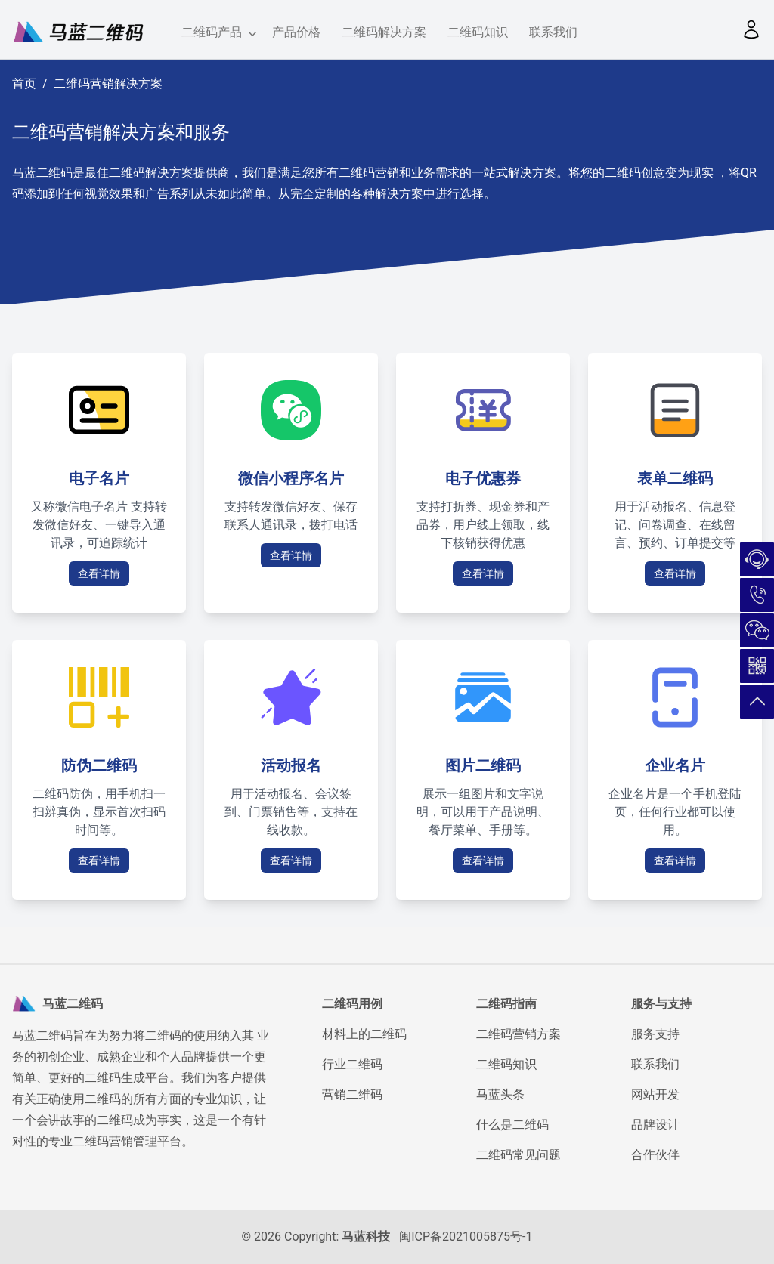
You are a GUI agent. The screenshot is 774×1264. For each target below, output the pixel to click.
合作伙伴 (655, 1155)
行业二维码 (352, 1064)
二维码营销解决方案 (108, 83)
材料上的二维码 (364, 1034)
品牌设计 (655, 1124)
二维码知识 (477, 32)
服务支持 (655, 1034)
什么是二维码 (512, 1124)
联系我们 (553, 32)
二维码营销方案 (518, 1034)
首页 (24, 83)
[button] (751, 29)
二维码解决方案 (384, 32)
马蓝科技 (366, 1236)
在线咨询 (757, 559)
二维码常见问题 (518, 1155)
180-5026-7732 (757, 595)
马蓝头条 (500, 1094)
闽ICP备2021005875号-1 (465, 1236)
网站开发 (655, 1094)
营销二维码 (352, 1094)
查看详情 (99, 573)
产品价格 (296, 32)
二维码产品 (216, 33)
